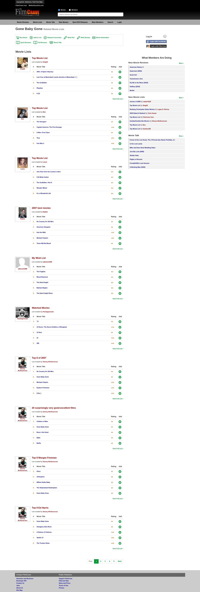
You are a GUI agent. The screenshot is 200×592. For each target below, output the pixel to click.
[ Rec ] (39, 393)
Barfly (39, 443)
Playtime (40, 88)
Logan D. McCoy (163, 109)
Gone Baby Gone (43, 377)
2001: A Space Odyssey (45, 72)
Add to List (37, 37)
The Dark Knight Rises (45, 293)
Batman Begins (42, 288)
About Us (19, 588)
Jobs (18, 585)
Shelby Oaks (134, 155)
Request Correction (54, 37)
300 (38, 343)
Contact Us (20, 583)
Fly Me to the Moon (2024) (139, 82)
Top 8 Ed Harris (40, 507)
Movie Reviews (23, 22)
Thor (38, 138)
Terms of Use (63, 585)
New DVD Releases (80, 22)
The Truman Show (43, 543)
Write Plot (71, 37)
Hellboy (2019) (135, 86)
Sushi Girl (133, 75)
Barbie (132, 90)
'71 (38, 321)
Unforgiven (41, 477)
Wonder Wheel (42, 188)
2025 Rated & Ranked (137, 113)
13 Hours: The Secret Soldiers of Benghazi (52, 327)
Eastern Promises (43, 388)
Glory (39, 471)
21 (37, 338)
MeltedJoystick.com (36, 5)
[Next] (119, 561)
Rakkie (22, 219)
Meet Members (97, 22)
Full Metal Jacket (43, 177)
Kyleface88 (147, 129)
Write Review (85, 37)
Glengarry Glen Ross (44, 527)
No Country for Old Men (45, 221)
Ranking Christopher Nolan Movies (142, 109)
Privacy (61, 588)
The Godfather (42, 82)
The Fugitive (41, 271)
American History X (137, 67)
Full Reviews (42, 42)
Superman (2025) (136, 71)
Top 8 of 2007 (39, 358)
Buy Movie (23, 37)
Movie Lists (37, 22)
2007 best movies (41, 208)
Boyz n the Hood (42, 432)
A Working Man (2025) (137, 167)
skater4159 (147, 101)
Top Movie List (40, 58)
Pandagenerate (22, 318)
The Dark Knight (42, 282)
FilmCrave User (148, 117)
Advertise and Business (24, 578)
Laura (23, 169)
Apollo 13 (40, 537)
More (181, 63)
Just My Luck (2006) (137, 151)
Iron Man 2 (40, 143)
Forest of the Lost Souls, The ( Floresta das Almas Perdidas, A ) (152, 140)
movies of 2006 (135, 101)
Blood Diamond (42, 277)
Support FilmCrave (65, 578)
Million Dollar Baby (43, 482)
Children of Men (42, 421)
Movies (63, 10)
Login (119, 22)
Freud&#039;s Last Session (139, 163)
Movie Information (102, 37)
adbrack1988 (22, 269)
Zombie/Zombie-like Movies (139, 121)
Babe (38, 438)
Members (75, 10)
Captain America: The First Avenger (49, 127)
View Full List (117, 99)
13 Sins (39, 332)
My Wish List (39, 258)
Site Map (19, 590)
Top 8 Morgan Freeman (44, 457)
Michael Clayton (42, 238)
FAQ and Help (64, 581)
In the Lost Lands (136, 144)
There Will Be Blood (44, 243)
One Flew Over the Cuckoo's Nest (49, 172)
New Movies (63, 22)
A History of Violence (44, 532)
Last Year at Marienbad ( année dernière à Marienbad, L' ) (57, 77)
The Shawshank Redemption (47, 488)
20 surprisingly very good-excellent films (54, 408)
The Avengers (42, 122)
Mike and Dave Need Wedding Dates (142, 147)
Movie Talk (50, 22)
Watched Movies (41, 308)
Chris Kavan (152, 113)
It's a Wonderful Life (44, 193)
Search (110, 22)
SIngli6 (22, 69)
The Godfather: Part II (44, 182)
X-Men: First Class (43, 132)
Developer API (21, 581)
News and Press (64, 583)
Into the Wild (41, 232)
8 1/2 (38, 93)
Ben (22, 119)
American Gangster (44, 227)
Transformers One (136, 79)
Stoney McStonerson (50, 362)
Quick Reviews (26, 42)
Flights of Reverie (136, 159)
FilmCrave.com (21, 5)
